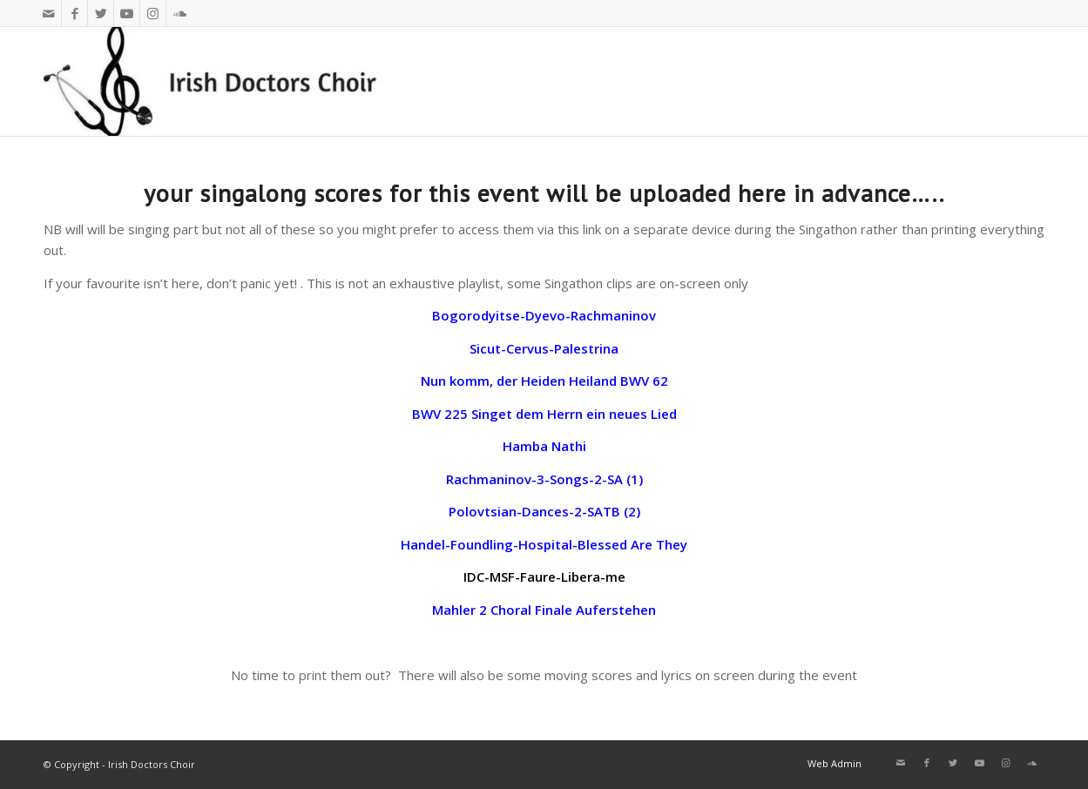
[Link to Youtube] (126, 13)
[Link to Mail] (48, 13)
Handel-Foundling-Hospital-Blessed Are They (544, 544)
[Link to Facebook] (74, 13)
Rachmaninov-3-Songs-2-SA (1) (544, 479)
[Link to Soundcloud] (179, 13)
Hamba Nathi (544, 446)
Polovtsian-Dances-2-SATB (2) (544, 511)
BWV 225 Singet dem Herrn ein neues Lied (544, 413)
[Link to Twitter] (100, 13)
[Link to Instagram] (153, 13)
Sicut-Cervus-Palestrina (544, 348)
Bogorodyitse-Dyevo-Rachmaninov (544, 315)
